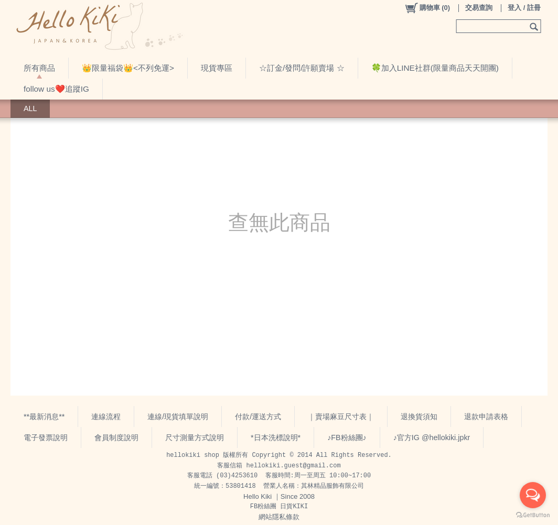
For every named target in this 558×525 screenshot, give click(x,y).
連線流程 (106, 416)
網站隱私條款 (279, 517)
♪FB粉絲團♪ (347, 437)
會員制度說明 (116, 437)
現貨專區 (216, 67)
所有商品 (39, 67)
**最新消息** (44, 416)
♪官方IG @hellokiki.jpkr (431, 437)
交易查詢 (478, 8)
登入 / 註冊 (524, 8)
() (427, 8)
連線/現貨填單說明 (177, 416)
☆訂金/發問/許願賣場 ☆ (302, 67)
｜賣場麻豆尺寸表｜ (341, 416)
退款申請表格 (486, 416)
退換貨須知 (419, 416)
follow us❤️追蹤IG (56, 88)
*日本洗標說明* (276, 437)
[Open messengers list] (533, 495)
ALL (30, 108)
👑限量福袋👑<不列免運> (128, 67)
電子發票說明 (46, 437)
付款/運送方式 (258, 416)
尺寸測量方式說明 (194, 437)
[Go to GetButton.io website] (533, 515)
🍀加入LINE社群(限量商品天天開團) (435, 67)
